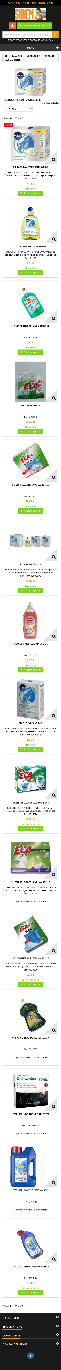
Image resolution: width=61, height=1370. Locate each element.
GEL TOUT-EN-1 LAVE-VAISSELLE (31, 1266)
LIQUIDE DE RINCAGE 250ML (30, 246)
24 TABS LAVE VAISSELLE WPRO (30, 167)
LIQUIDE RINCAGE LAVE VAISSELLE (30, 326)
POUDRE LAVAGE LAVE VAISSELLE (30, 485)
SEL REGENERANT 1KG (30, 723)
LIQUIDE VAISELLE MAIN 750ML (31, 643)
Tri (4, 108)
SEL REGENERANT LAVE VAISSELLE (30, 958)
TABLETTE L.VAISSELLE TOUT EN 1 (31, 802)
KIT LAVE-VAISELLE (30, 564)
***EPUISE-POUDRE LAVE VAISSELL (30, 1190)
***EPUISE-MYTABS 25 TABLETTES (30, 1114)
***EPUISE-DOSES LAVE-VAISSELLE (30, 882)
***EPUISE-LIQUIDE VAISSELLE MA (30, 1037)
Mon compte (11, 1335)
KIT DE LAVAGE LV (31, 405)
